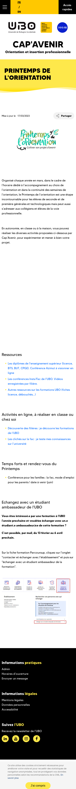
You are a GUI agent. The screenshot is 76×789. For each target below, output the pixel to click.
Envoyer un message (15, 678)
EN (19, 11)
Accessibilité (10, 709)
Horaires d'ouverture (15, 673)
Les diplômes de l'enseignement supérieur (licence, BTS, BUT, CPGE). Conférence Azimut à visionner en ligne (40, 368)
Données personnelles (16, 704)
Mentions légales (12, 700)
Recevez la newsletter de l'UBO (22, 731)
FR (19, 2)
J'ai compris (38, 785)
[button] (5, 7)
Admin (6, 669)
